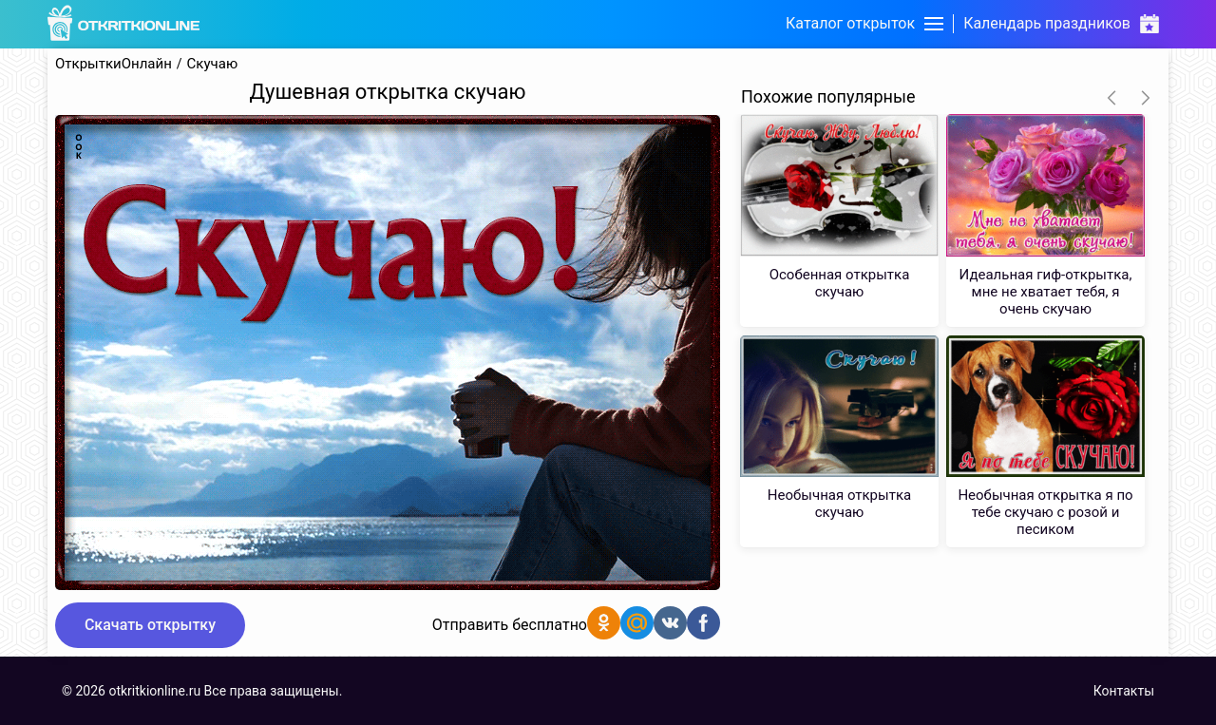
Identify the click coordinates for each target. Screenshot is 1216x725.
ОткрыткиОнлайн (113, 64)
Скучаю (212, 64)
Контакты (1123, 690)
